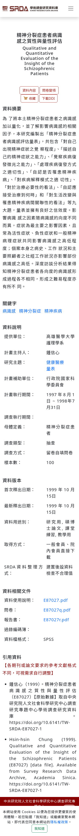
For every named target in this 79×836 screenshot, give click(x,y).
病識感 (9, 311)
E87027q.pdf (57, 610)
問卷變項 (49, 90)
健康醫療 (55, 362)
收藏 (29, 98)
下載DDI (48, 98)
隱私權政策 (59, 822)
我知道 (39, 828)
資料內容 (29, 90)
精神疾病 (53, 311)
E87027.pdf (56, 600)
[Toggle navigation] (70, 8)
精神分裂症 (30, 311)
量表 (50, 369)
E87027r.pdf (56, 620)
